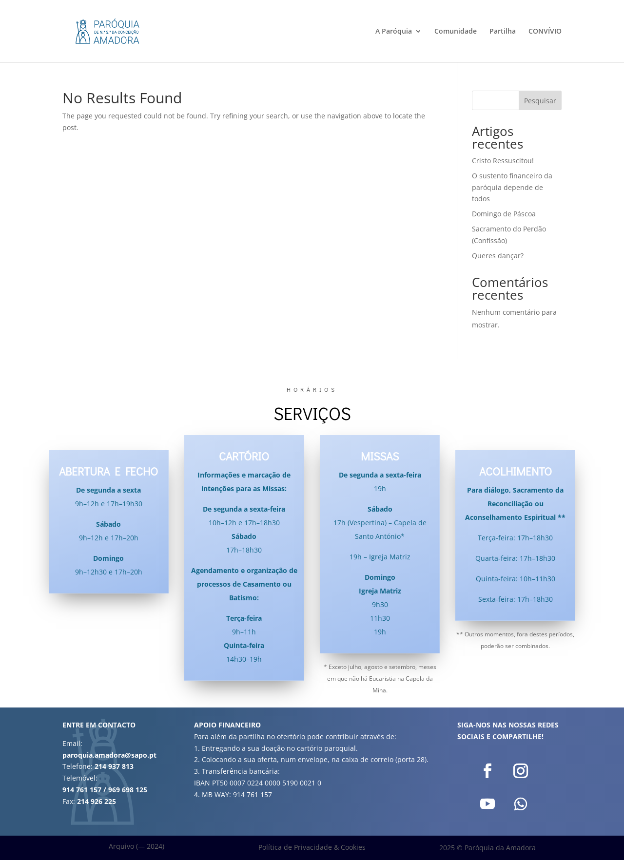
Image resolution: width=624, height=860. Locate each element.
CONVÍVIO (545, 32)
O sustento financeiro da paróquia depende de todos (512, 187)
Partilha (502, 32)
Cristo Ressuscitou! (503, 160)
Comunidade (455, 32)
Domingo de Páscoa (504, 213)
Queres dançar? (498, 255)
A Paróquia (393, 32)
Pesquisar (540, 100)
